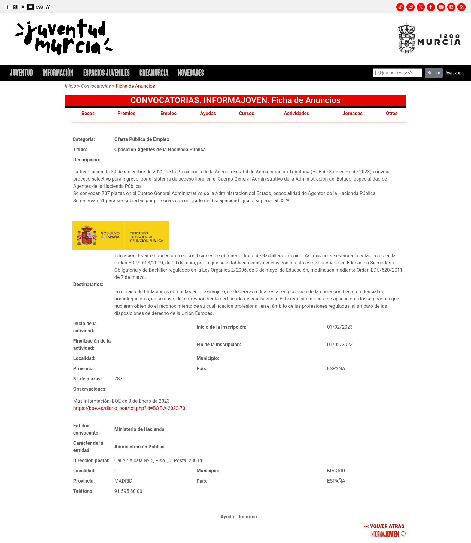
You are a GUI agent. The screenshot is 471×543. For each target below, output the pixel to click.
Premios (126, 113)
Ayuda (227, 517)
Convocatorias (96, 86)
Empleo (168, 113)
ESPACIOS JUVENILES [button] (106, 72)
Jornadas (352, 113)
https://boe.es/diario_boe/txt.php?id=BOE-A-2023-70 (129, 408)
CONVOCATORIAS (164, 100)
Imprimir (248, 517)
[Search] (397, 72)
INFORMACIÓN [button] (58, 72)
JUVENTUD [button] (21, 72)
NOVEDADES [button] (191, 72)
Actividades (296, 113)
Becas (88, 113)
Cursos (246, 113)
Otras (392, 113)
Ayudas (208, 113)
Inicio (70, 86)
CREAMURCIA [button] (153, 72)
